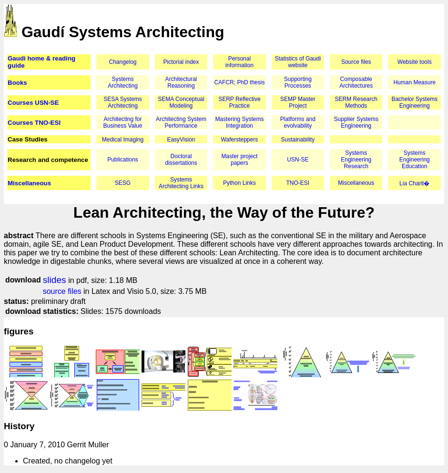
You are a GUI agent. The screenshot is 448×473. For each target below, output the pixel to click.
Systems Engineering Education (414, 160)
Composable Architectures (356, 82)
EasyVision (181, 139)
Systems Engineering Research (356, 160)
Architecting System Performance (181, 122)
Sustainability (298, 139)
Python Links (239, 183)
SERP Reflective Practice (239, 102)
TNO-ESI (297, 183)
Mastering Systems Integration (239, 122)
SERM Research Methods (356, 102)
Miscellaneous (29, 183)
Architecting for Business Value (123, 122)
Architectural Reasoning (181, 82)
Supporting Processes (298, 82)
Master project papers (239, 159)
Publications (122, 159)
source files (62, 291)
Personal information (239, 62)
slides (54, 280)
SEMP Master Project (298, 102)
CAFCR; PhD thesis (239, 82)
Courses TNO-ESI (34, 122)
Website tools (414, 62)
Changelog (122, 62)
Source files (356, 62)
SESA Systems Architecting (122, 102)
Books (17, 82)
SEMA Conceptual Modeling (181, 102)
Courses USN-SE (33, 102)
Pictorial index (181, 62)
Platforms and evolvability (298, 122)
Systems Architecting (123, 82)
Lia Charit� (414, 183)
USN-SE (297, 159)
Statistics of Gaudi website (298, 62)
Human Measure (414, 82)
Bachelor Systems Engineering (414, 102)
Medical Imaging (122, 139)
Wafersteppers (239, 139)
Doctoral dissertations (181, 159)
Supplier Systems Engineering (356, 122)
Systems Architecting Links (181, 183)
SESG (123, 183)
